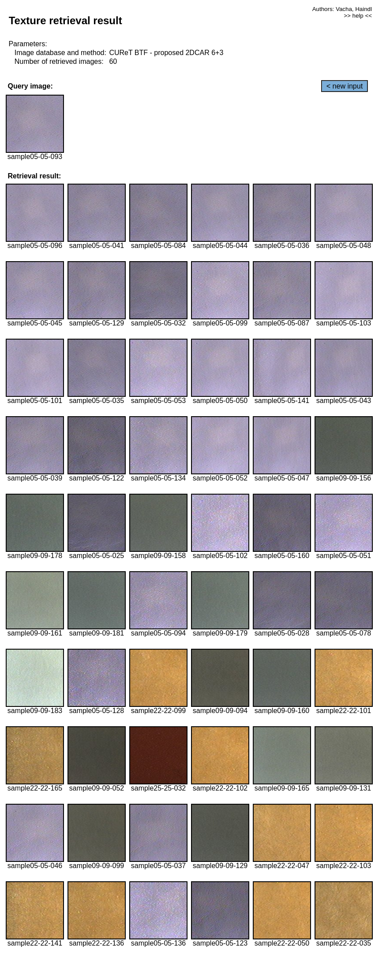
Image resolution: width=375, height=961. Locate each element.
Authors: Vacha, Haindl (342, 9)
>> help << (358, 15)
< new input (344, 86)
